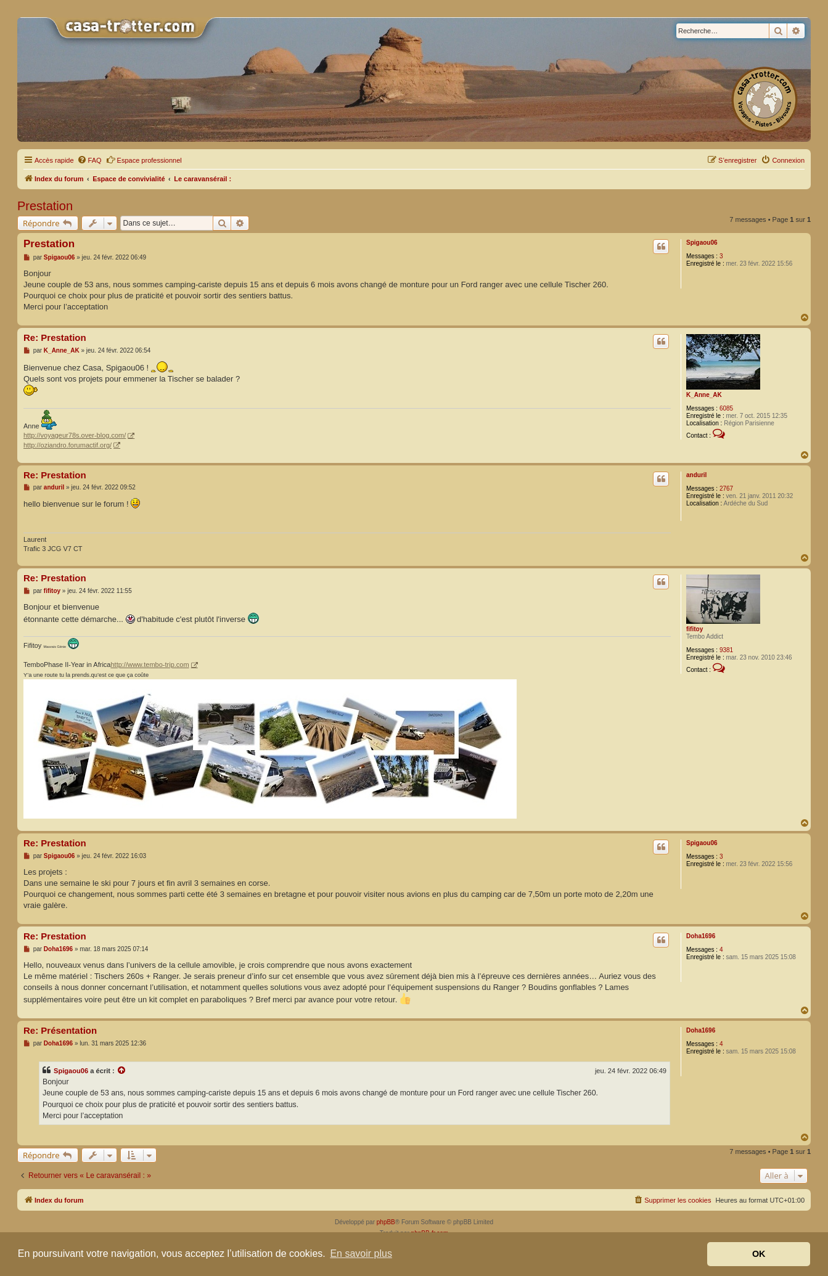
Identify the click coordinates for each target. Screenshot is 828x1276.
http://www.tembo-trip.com (149, 664)
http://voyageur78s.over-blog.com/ (74, 435)
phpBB (386, 1222)
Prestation (45, 206)
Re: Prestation (54, 337)
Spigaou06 (702, 242)
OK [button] (759, 1254)
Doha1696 (700, 936)
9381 (726, 650)
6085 (726, 408)
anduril (696, 475)
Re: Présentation (60, 1030)
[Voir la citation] (122, 1070)
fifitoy (694, 629)
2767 (726, 488)
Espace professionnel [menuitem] (144, 159)
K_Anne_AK (704, 394)
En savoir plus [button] (361, 1253)
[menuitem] (89, 160)
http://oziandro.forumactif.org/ (67, 445)
